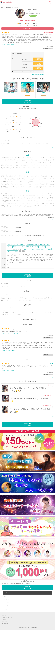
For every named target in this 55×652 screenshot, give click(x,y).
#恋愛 (8, 62)
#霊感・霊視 (5, 352)
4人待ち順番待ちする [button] (38, 78)
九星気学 (33, 267)
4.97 (20, 42)
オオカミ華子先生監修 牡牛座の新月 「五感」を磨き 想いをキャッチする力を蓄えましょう (22, 254)
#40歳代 (13, 369)
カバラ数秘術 (48, 267)
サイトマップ (4, 640)
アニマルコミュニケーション (19, 265)
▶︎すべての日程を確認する (38, 93)
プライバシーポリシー (6, 638)
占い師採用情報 (5, 642)
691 (28, 42)
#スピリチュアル (11, 352)
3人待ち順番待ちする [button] (38, 82)
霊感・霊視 (10, 263)
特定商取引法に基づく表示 (7, 636)
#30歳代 (17, 352)
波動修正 (9, 265)
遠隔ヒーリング (29, 265)
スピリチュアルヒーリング (19, 263)
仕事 (27, 210)
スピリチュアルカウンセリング (32, 263)
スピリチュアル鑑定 (45, 263)
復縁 (27, 191)
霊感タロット (42, 265)
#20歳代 (12, 62)
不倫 (27, 173)
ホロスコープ (10, 270)
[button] (35, 43)
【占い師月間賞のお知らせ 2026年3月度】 (11, 246)
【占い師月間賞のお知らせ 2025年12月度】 (11, 250)
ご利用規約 (4, 632)
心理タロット (27, 267)
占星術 (16, 270)
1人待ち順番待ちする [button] (38, 87)
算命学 (42, 267)
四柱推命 (38, 267)
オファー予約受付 (32, 34)
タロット (36, 265)
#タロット (4, 62)
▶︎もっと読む (51, 237)
